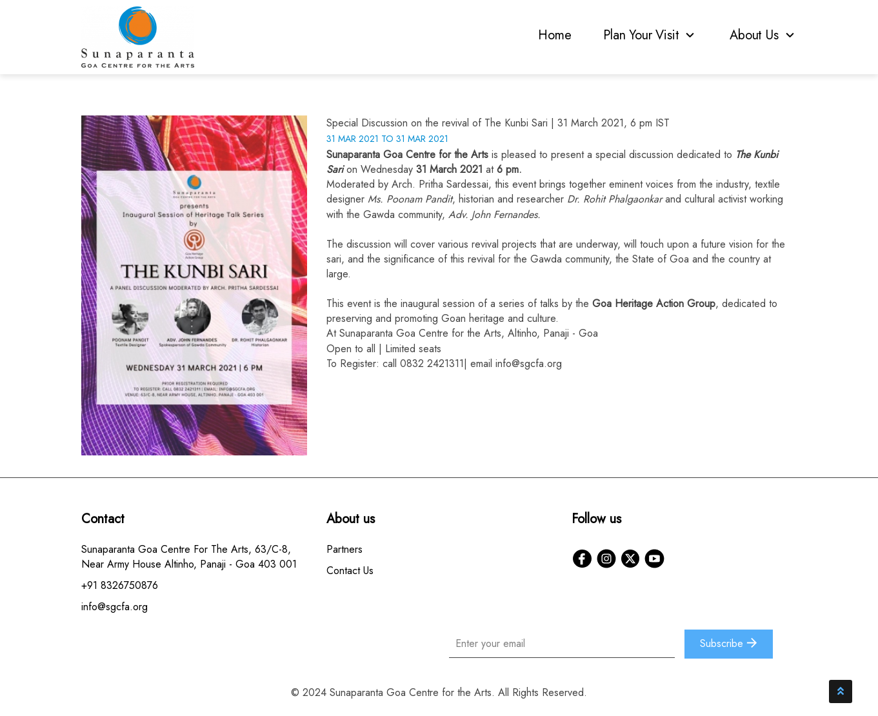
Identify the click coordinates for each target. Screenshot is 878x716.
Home (554, 35)
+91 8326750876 (119, 585)
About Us (763, 35)
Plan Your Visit (650, 35)
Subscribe (728, 643)
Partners (344, 549)
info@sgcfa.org (528, 363)
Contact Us (350, 570)
